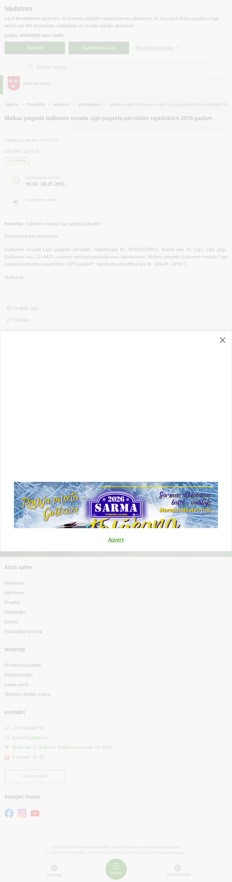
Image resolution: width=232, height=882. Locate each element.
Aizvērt (116, 540)
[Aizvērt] (222, 340)
